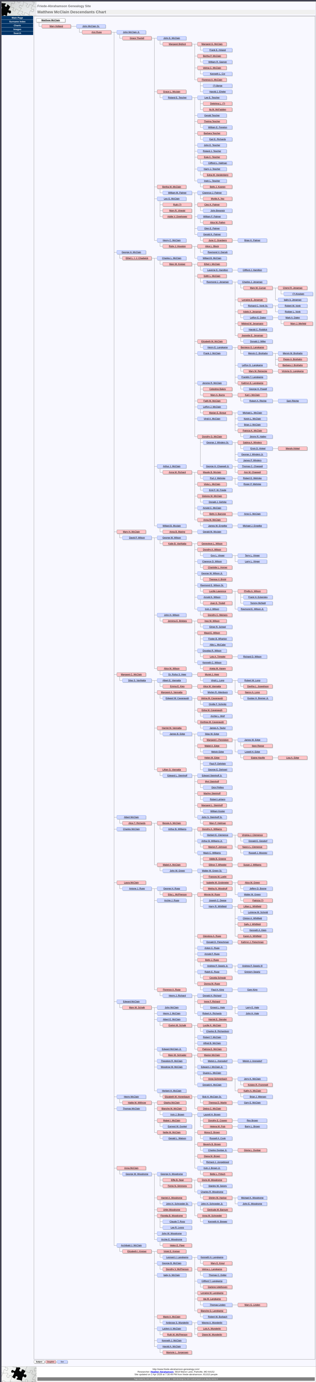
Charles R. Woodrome (212, 1191)
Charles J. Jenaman (252, 282)
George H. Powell (258, 389)
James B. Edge (177, 734)
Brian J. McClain (252, 424)
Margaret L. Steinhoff (212, 805)
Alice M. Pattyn (217, 222)
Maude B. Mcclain (212, 472)
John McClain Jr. (131, 32)
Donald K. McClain (212, 1084)
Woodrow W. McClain (172, 1067)
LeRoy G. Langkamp (252, 365)
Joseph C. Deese (217, 900)
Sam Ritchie (293, 401)
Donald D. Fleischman (217, 942)
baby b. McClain (171, 1275)
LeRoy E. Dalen (258, 317)
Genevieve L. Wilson (211, 543)
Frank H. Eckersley (258, 597)
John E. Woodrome (252, 1203)
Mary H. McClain (131, 531)
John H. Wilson (171, 615)
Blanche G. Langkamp (212, 1310)
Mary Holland (56, 26)
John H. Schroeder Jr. (212, 1203)
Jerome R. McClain (212, 383)
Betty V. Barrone (217, 513)
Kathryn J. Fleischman (252, 942)
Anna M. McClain (212, 519)
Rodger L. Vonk (293, 311)
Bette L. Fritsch (217, 1174)
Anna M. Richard (177, 472)
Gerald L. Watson (177, 1138)
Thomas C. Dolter (218, 1275)
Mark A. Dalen (292, 317)
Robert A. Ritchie (258, 401)
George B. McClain (171, 1263)
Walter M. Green (252, 894)
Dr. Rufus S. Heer (177, 674)
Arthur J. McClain (171, 466)
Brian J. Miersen (258, 1096)
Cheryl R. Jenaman (292, 288)
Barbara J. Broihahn (293, 365)
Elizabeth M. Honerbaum (177, 1096)
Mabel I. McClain (171, 1120)
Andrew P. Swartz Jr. (217, 965)
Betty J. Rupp (212, 960)
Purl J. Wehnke (217, 478)
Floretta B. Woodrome (172, 1215)
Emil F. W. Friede (217, 490)
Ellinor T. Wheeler (218, 864)
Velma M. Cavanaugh (212, 698)
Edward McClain (131, 1001)
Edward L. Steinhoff (177, 775)
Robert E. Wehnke (252, 478)
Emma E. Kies (177, 686)
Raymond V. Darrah (218, 252)
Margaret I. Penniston (217, 739)
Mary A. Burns (217, 395)
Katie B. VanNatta (177, 543)
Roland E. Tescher (177, 97)
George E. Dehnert (217, 769)
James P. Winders (252, 460)
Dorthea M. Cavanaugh (212, 722)
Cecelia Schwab (217, 977)
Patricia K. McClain (252, 430)
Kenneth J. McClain (172, 1340)
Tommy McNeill (258, 603)
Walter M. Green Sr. (212, 870)
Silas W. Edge (212, 734)
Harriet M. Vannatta (171, 728)
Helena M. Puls (217, 1126)
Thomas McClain (131, 1108)
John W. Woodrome (172, 1233)
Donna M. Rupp (212, 983)
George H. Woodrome (172, 1174)
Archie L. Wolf (218, 716)
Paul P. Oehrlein (218, 763)
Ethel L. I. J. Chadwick (137, 258)
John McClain (172, 1007)
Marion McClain (212, 1055)
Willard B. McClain (212, 258)
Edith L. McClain (212, 276)
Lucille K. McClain (212, 1025)
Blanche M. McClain (172, 1108)
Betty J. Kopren (218, 186)
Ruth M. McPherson (177, 1334)
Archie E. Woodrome (171, 1239)
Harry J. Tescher (212, 169)
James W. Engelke (217, 525)
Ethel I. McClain (212, 264)
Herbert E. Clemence (217, 835)
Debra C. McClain (212, 1108)
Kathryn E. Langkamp (252, 383)
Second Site (161, 1379)
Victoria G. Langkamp (293, 371)
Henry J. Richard (177, 995)
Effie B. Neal (177, 1180)
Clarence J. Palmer (212, 192)
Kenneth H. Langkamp (212, 1257)
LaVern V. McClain (171, 1328)
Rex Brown (252, 1120)
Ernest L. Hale (217, 1007)
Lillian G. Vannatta (171, 769)
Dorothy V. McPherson (177, 1269)
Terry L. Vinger (252, 555)
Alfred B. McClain (212, 1043)
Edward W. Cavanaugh (177, 698)
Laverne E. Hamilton (217, 270)
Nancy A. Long (252, 692)
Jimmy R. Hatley (258, 436)
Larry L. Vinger (252, 561)
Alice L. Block (212, 246)
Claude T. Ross (177, 1221)
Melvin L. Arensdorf (217, 1061)
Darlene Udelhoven (217, 1287)
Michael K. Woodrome (252, 1197)
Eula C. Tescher (212, 157)
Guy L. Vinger (217, 555)
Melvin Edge (217, 751)
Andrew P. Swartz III (252, 965)
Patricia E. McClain (212, 1049)
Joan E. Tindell (217, 603)
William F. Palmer (212, 216)
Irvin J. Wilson (212, 609)
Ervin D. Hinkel (257, 448)
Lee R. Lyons (177, 1227)
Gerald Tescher (212, 115)
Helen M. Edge (212, 757)
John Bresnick (217, 210)
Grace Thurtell (137, 38)
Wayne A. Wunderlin (212, 1322)
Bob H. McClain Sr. (212, 1096)
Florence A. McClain (212, 79)
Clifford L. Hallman (217, 163)
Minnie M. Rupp (212, 894)
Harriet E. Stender (218, 1019)
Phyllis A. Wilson (252, 591)
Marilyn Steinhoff (212, 793)
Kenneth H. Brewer (217, 1221)
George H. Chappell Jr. (217, 466)
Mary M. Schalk (137, 1007)
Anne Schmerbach (217, 1078)
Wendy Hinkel (293, 448)
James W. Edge (252, 739)
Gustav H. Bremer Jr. (257, 698)
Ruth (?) (177, 204)
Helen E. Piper (177, 1245)
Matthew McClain (50, 20)
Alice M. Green (252, 882)
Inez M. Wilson (211, 621)
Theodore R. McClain (172, 1061)
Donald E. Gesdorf (258, 841)
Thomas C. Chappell (252, 466)
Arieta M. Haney (217, 668)
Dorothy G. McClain (212, 436)
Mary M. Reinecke (258, 371)
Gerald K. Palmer (212, 234)
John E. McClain (171, 38)
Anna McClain (131, 1168)
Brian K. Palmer (252, 240)
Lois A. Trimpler (218, 656)
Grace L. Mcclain (171, 91)
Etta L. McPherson (177, 894)
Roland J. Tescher (212, 151)
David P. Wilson (137, 537)
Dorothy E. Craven (217, 1120)
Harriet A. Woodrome (171, 1197)
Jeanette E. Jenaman (252, 335)
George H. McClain (131, 252)
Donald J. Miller (258, 341)
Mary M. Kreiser (177, 264)
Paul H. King (217, 989)
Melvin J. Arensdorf (252, 1061)
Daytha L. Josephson (258, 686)
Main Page (17, 17)
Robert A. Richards (211, 1013)
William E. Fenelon (217, 127)
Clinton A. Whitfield (252, 918)
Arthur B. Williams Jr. (212, 841)
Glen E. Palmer (212, 228)
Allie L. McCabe (218, 644)
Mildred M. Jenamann (252, 323)
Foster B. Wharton (217, 638)
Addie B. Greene (217, 858)
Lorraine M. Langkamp (212, 1293)
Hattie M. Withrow (137, 1102)
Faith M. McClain (212, 401)
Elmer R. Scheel (217, 626)
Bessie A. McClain (172, 823)
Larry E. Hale (252, 1007)
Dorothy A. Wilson (212, 549)
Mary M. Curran (258, 288)
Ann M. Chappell (252, 472)
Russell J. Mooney (258, 852)
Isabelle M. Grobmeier (217, 882)
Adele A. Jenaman (252, 311)
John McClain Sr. (91, 26)
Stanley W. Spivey (218, 1186)
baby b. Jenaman (292, 299)
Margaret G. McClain (212, 44)
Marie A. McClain (171, 1316)
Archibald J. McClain (131, 1245)
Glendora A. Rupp (212, 936)
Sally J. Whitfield (252, 924)
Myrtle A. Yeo (217, 198)
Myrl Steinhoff (212, 781)
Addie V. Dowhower (177, 216)
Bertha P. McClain (212, 56)
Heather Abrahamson (162, 1371)
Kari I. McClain (252, 395)
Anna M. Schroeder (212, 1215)
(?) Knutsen (298, 293)
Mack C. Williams (212, 852)
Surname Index (17, 21)
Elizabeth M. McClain (212, 341)
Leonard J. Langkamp (177, 1257)
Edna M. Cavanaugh (212, 710)
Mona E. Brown (212, 1132)
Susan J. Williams (252, 864)
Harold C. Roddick (258, 329)
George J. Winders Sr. (217, 442)
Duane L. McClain (212, 1073)
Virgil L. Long (217, 680)
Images (17, 29)
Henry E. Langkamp (218, 347)
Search (17, 33)
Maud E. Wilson (212, 632)
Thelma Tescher (212, 121)
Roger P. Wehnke (252, 484)
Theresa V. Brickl (217, 579)
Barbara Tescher (212, 133)
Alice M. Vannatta (212, 686)
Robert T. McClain (212, 1037)
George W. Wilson (172, 537)
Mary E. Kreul (218, 1263)
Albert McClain (131, 817)
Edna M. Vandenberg (217, 175)
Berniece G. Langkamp (252, 347)
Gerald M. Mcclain (212, 531)
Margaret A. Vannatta (171, 692)
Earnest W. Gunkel (177, 1126)
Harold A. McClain (172, 1346)
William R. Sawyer (217, 62)
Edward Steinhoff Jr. (212, 775)
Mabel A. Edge (212, 745)
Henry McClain (131, 1096)
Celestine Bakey (217, 389)
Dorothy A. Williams (212, 829)
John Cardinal (191, 1379)
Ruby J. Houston (177, 246)
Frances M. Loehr (218, 876)
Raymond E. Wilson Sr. (212, 585)
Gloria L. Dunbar (252, 1150)
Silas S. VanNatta (137, 680)
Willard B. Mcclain (172, 525)
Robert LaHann (217, 799)
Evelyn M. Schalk (177, 1025)
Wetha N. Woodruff (217, 888)
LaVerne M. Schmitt (258, 912)
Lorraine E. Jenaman (252, 299)
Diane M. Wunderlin (212, 1334)
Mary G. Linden (252, 1304)
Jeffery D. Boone (258, 888)
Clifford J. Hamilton (252, 270)
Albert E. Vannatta (172, 680)
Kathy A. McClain (252, 1090)
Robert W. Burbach (217, 1316)
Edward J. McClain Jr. (212, 1067)
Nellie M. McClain (171, 1132)
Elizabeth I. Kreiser (136, 1251)
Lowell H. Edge (252, 751)
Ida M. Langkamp (212, 1299)
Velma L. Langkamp (212, 1269)
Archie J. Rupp (171, 900)
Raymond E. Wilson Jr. (252, 609)
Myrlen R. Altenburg (218, 692)
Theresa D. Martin (218, 1102)
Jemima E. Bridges (177, 621)
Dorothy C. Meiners (217, 615)
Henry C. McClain (172, 240)
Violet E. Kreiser (172, 1251)
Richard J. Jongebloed (217, 1162)
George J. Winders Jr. (252, 454)
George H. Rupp (171, 888)
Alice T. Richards (137, 823)
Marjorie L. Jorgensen (177, 1352)
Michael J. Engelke (252, 525)
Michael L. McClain (252, 412)
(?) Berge (217, 85)
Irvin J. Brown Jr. (212, 1168)
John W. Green (177, 870)
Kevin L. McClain (252, 418)
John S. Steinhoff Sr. (212, 817)
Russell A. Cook (218, 1138)
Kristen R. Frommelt (258, 1084)
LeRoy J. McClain (212, 406)
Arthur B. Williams (177, 829)
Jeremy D (214, 1379)
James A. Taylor (218, 728)
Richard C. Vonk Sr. (258, 305)
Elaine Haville (258, 757)
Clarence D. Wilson (212, 561)
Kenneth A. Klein (258, 930)
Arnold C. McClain (212, 508)
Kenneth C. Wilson (212, 662)
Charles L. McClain (171, 258)
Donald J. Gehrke (217, 502)
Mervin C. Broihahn (258, 353)
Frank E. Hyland (217, 50)
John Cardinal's (151, 1379)
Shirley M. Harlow (218, 1197)
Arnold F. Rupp (212, 954)
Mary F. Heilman (217, 823)
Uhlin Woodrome (171, 1209)
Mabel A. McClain (171, 864)
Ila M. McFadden (217, 109)
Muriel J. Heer (212, 674)
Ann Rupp (97, 32)
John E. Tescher (212, 145)
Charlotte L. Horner (217, 567)
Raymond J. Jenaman (218, 282)
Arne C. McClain (252, 513)
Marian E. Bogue (217, 412)
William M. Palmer (177, 192)
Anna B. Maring (177, 531)
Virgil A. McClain (212, 418)
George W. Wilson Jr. (212, 573)
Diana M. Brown (212, 1156)
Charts (17, 25)
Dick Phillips (217, 787)
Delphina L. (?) (217, 103)
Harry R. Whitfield (218, 906)
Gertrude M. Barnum (217, 1209)
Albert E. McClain (171, 1019)
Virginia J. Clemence (252, 835)
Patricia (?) (258, 900)
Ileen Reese (258, 745)
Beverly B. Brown (212, 1144)
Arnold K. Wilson (212, 597)
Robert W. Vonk (293, 305)
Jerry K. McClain (252, 1078)
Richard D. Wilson (252, 656)
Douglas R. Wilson (212, 650)
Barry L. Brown (252, 1126)
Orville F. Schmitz (217, 704)
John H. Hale (252, 1013)
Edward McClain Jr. (171, 1049)
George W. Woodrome (137, 1174)
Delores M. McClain (212, 496)
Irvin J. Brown (177, 1114)
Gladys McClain (172, 1102)
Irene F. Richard (212, 1001)
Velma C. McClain (212, 67)
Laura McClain (131, 882)
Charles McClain (131, 829)
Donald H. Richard (212, 995)
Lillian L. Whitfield (252, 906)
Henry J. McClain (171, 1013)
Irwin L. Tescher (212, 180)
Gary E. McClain (252, 1102)
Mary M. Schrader (177, 1055)
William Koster (217, 811)
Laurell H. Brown (212, 1114)
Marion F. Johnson (217, 847)
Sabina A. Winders (252, 442)
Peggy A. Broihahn (292, 359)
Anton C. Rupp (211, 948)
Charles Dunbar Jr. (217, 1150)
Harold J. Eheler (217, 91)
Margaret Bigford (177, 44)
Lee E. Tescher (212, 97)
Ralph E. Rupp (212, 971)
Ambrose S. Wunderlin (177, 1322)
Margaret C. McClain (131, 674)
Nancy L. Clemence (252, 847)
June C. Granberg (218, 240)
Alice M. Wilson (172, 668)
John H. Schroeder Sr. (177, 1203)
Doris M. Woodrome (212, 1180)
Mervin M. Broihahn (293, 353)
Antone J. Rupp (137, 888)
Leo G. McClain (172, 198)
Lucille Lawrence (217, 591)
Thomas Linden (218, 1304)
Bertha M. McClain (171, 186)
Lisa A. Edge (292, 757)
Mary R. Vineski (177, 210)
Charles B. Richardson (217, 1031)
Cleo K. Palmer (212, 204)
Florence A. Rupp (171, 989)
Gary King (252, 989)
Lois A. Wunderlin (212, 1328)
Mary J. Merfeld (298, 323)
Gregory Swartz (252, 971)
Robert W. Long (252, 680)
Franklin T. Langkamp (252, 377)
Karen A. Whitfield (252, 936)
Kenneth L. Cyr (217, 73)
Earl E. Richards (217, 139)
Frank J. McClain (212, 353)
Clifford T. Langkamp (212, 1281)
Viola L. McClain (212, 484)
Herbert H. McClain (171, 1090)
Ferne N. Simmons (177, 1186)
